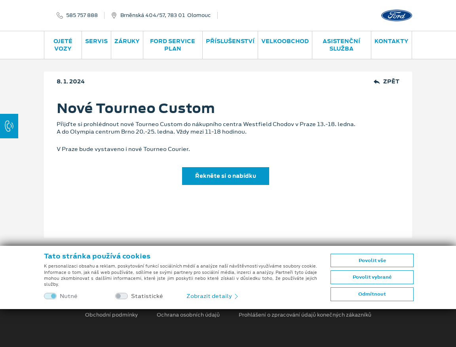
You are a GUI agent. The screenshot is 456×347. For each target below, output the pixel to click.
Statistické (147, 296)
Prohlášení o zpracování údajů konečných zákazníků (305, 315)
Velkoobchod (285, 41)
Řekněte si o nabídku (225, 176)
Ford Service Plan (172, 45)
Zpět (386, 81)
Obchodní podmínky (111, 315)
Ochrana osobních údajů (188, 315)
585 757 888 (82, 15)
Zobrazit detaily (212, 296)
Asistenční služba (341, 45)
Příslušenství (230, 41)
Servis (96, 41)
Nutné (69, 296)
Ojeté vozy (62, 45)
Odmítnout (372, 294)
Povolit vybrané (372, 277)
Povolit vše (372, 260)
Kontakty (391, 41)
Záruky (127, 41)
